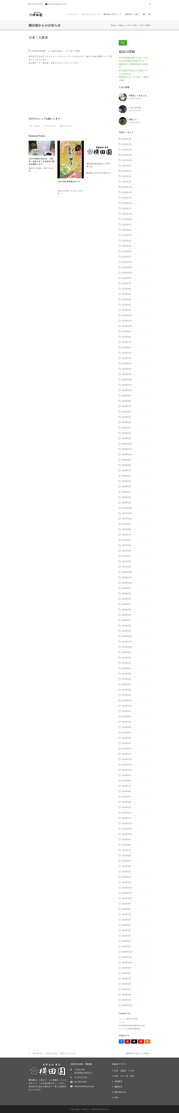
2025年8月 (126, 165)
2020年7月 (126, 342)
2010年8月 (126, 973)
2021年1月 (126, 310)
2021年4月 (126, 294)
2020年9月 (126, 331)
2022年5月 (126, 235)
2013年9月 (126, 775)
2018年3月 (126, 491)
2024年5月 (126, 197)
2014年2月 (126, 748)
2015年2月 (126, 689)
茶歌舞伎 (118, 1081)
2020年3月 (126, 363)
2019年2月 (126, 433)
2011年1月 (126, 946)
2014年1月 (126, 753)
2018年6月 (126, 475)
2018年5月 (126, 481)
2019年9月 (126, 395)
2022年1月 (126, 256)
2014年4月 (126, 737)
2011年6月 (126, 919)
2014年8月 (126, 716)
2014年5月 (126, 732)
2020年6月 (126, 347)
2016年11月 (127, 577)
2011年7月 (126, 914)
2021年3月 (126, 299)
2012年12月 (127, 823)
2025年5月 (126, 176)
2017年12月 (127, 507)
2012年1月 (126, 882)
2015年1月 (126, 695)
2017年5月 (126, 545)
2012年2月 (126, 876)
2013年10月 (127, 769)
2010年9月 (126, 967)
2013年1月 (126, 818)
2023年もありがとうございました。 (98, 165)
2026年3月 (126, 144)
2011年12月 (127, 887)
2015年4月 (126, 679)
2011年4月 (126, 930)
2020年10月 (127, 326)
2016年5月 (126, 609)
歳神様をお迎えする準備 (138, 1053)
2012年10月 (127, 834)
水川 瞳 (84, 56)
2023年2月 (126, 208)
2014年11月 (127, 700)
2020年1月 (126, 374)
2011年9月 (126, 903)
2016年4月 (126, 614)
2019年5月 (126, 417)
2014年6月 (126, 727)
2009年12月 (127, 1005)
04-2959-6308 (80, 1077)
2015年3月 (126, 684)
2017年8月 (126, 529)
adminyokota (57, 50)
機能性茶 (118, 1086)
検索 (123, 42)
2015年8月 (126, 657)
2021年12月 (127, 261)
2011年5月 (126, 925)
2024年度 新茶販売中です (68, 181)
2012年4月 (126, 866)
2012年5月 (126, 860)
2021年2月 (126, 304)
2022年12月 (127, 213)
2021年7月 (126, 283)
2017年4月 (126, 550)
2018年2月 (126, 497)
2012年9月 (126, 839)
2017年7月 (126, 534)
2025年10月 (127, 160)
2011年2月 (126, 941)
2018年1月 (126, 502)
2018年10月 (127, 454)
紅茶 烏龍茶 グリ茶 (124, 1070)
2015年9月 (126, 652)
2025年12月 (127, 149)
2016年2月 (126, 625)
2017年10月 (127, 518)
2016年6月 (126, 604)
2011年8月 (126, 909)
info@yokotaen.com (84, 1086)
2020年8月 (126, 336)
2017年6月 (126, 540)
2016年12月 (127, 572)
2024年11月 (127, 192)
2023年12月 (127, 203)
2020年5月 (126, 352)
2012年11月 (127, 828)
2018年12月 (127, 443)
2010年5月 (126, 989)
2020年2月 (126, 368)
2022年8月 (126, 229)
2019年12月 (127, 379)
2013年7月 (126, 786)
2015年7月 (126, 663)
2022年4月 (126, 240)
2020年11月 (127, 320)
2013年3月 (126, 807)
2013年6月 (126, 791)
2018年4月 (126, 486)
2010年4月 (126, 994)
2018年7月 (126, 470)
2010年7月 (126, 978)
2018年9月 (126, 459)
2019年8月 (126, 400)
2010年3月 (126, 999)
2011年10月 (127, 898)
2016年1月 (126, 630)
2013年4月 (126, 802)
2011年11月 (127, 892)
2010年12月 (127, 951)
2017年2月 (126, 561)
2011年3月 (126, 935)
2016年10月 (127, 582)
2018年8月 (126, 465)
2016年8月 (126, 593)
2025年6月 (126, 171)
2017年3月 (126, 556)
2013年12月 (127, 759)
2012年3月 (126, 871)
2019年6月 (126, 411)
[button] (144, 14)
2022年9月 (126, 224)
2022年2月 (126, 251)
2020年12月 (127, 315)
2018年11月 (127, 449)
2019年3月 (126, 427)
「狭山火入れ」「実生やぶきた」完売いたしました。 (53, 1053)
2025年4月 (126, 181)
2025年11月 (127, 154)
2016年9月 (126, 588)
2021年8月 (126, 277)
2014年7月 (126, 721)
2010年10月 (127, 962)
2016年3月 (126, 620)
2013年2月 (126, 812)
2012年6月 (126, 855)
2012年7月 (126, 850)
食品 (116, 1097)
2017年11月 (127, 513)
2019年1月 (126, 438)
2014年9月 (126, 711)
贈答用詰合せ (120, 1092)
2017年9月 (126, 523)
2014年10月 (127, 705)
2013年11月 (127, 764)
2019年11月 (127, 384)
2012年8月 (126, 844)
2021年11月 (127, 267)
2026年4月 (126, 138)
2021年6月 (126, 288)
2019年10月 (127, 390)
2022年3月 (126, 245)
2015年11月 (127, 641)
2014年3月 (126, 743)
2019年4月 (126, 422)
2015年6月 (126, 668)
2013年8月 (126, 780)
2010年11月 (127, 957)
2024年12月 (127, 187)
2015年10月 (127, 646)
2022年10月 (127, 219)
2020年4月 (126, 358)
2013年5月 (126, 796)
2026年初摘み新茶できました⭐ (133, 57)
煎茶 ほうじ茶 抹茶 (124, 1076)
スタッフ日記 (74, 50)
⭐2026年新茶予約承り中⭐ (131, 60)
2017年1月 (126, 566)
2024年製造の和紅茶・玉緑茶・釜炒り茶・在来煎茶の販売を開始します (41, 161)
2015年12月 (127, 636)
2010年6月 (126, 983)
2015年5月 (126, 673)
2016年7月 (126, 598)
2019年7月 (126, 406)
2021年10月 (127, 272)
